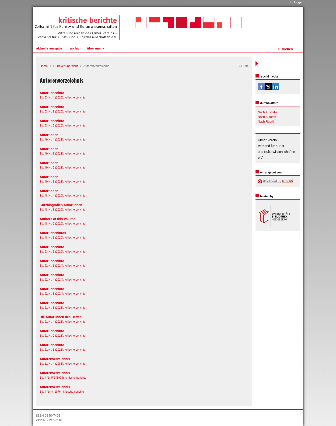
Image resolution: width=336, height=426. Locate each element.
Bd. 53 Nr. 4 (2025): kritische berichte (62, 97)
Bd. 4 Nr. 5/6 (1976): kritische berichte (63, 377)
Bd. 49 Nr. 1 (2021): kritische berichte (62, 181)
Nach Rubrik (266, 121)
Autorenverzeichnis (55, 359)
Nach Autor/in (267, 117)
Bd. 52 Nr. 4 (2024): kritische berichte (62, 279)
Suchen (286, 49)
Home (44, 66)
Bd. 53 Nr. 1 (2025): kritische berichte (62, 251)
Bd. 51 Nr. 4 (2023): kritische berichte (62, 321)
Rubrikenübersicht (65, 66)
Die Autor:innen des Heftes (60, 317)
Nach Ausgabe (268, 112)
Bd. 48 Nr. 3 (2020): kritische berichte (62, 209)
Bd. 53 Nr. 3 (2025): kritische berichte (62, 111)
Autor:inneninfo (52, 93)
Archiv (75, 48)
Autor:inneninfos (53, 233)
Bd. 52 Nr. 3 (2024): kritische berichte (62, 293)
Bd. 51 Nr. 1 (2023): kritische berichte (62, 349)
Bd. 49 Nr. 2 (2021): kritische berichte (62, 167)
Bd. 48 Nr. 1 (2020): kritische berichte (62, 237)
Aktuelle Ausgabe (49, 48)
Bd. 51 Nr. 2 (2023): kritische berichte (62, 335)
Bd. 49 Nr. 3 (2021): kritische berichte (62, 153)
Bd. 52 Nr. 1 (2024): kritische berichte (62, 265)
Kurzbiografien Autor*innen (61, 205)
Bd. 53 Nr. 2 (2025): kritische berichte (62, 125)
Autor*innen (49, 135)
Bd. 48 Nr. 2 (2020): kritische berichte (62, 223)
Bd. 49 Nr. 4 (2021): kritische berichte (62, 139)
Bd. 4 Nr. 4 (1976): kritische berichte (62, 391)
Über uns (94, 48)
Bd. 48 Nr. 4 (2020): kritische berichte (62, 195)
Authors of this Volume (57, 219)
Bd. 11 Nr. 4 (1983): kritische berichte (62, 363)
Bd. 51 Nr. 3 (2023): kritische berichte (62, 307)
